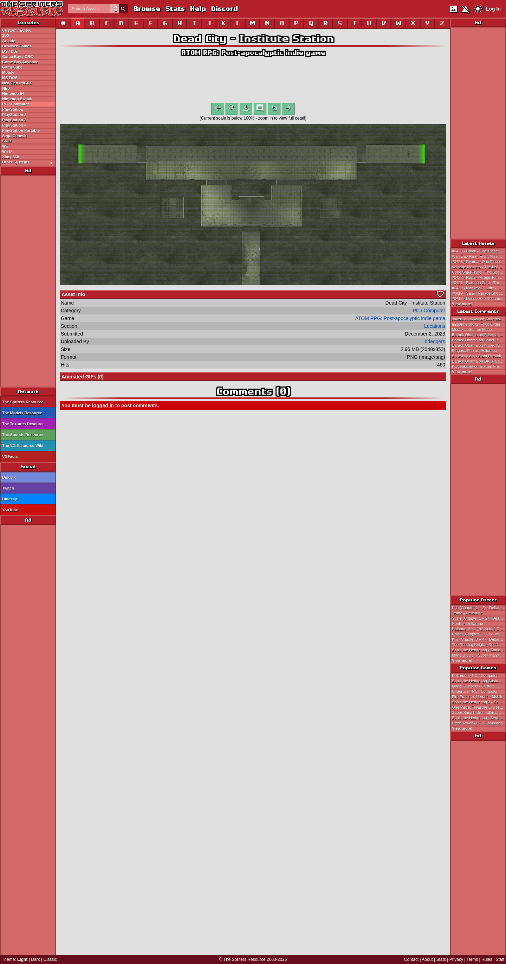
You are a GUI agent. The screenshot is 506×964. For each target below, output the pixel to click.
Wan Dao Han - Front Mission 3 (479, 256)
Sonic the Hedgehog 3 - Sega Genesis (479, 702)
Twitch (8, 488)
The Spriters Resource (22, 402)
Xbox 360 (10, 157)
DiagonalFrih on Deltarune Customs (479, 351)
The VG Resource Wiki (22, 445)
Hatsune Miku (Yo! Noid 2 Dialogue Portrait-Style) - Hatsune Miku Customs (479, 629)
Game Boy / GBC (17, 57)
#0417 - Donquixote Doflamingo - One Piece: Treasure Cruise (479, 298)
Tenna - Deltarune (467, 613)
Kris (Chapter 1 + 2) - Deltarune (479, 608)
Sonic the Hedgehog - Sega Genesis (479, 718)
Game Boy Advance (20, 62)
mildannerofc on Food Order (476, 324)
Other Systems (29, 162)
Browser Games (17, 46)
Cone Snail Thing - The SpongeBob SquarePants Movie (479, 272)
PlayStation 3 (14, 120)
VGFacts (10, 456)
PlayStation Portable (21, 130)
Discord (224, 8)
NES (6, 88)
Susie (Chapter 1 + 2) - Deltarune (479, 618)
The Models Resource (22, 413)
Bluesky (9, 499)
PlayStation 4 (14, 125)
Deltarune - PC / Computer (475, 675)
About (427, 959)
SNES (7, 141)
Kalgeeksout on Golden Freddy (478, 366)
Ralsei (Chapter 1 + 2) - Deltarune (479, 634)
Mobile (8, 72)
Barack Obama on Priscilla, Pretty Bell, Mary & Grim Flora (479, 335)
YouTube (10, 510)
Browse (146, 8)
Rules (486, 959)
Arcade (8, 41)
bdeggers (435, 343)
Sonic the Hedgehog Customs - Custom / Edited (479, 681)
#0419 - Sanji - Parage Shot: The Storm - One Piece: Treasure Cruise (479, 293)
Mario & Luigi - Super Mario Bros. (479, 655)
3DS (5, 35)
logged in (103, 407)
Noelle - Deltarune (467, 623)
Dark (35, 959)
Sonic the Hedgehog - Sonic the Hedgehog (479, 650)
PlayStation (12, 109)
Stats (174, 8)
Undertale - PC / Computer (475, 691)
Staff (500, 959)
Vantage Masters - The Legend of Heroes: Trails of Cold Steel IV (479, 267)
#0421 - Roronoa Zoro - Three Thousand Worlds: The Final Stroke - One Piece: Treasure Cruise (479, 283)
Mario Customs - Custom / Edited (479, 686)
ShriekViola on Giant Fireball (476, 356)
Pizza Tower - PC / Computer (477, 723)
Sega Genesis (14, 136)
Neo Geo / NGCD (17, 83)
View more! (462, 304)
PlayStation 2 (14, 115)
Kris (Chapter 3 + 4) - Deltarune (479, 639)
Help (198, 8)
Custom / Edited (17, 30)
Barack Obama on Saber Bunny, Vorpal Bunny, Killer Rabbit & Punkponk (479, 340)
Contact (411, 959)
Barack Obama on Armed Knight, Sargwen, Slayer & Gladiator (479, 345)
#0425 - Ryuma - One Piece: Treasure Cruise (479, 262)
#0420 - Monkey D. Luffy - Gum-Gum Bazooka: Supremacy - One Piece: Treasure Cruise (479, 288)
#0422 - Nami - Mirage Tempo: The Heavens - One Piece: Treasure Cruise (479, 277)
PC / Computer (15, 104)
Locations (434, 327)
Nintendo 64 (13, 93)
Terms (472, 959)
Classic (50, 959)
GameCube (12, 67)
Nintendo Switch (17, 99)
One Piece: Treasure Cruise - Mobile (479, 707)
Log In (493, 9)
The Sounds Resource (22, 435)
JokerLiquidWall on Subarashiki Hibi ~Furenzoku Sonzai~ (479, 319)
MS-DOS (10, 78)
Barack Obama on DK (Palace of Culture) (479, 361)
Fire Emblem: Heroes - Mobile (477, 697)
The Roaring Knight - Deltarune (478, 645)
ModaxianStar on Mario (472, 329)
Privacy (456, 959)
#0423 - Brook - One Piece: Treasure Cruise (479, 251)
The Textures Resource (23, 424)
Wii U (7, 151)
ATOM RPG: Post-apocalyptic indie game (253, 52)
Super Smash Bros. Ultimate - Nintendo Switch (479, 712)
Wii (5, 146)
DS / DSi (9, 51)
